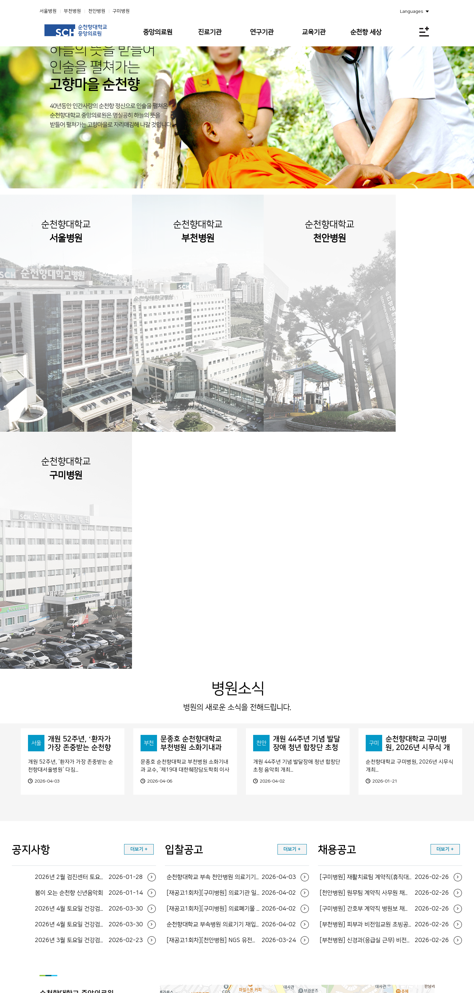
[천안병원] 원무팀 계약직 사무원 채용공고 (384, 704)
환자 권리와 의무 (366, 923)
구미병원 (121, 11)
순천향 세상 (366, 32)
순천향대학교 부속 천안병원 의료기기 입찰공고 (231, 688)
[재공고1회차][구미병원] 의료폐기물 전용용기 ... (231, 720)
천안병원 (96, 11)
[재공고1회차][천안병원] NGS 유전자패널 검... (231, 751)
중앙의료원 (157, 32)
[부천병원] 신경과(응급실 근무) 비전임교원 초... (384, 751)
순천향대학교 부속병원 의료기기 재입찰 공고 (231, 736)
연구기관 (262, 32)
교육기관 (314, 32)
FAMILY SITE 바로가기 (233, 962)
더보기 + (138, 660)
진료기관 (210, 32)
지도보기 (62, 855)
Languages (411, 11)
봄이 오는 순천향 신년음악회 (89, 704)
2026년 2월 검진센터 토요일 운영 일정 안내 (89, 688)
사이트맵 (338, 923)
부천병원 (72, 11)
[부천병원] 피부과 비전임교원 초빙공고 (384, 736)
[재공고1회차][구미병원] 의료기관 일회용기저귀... (231, 704)
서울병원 (48, 11)
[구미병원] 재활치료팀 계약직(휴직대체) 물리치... (384, 688)
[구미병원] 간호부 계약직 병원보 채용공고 (384, 720)
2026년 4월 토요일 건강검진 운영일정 (89, 720)
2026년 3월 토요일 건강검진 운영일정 (89, 751)
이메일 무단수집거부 (404, 923)
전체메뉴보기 (424, 31)
